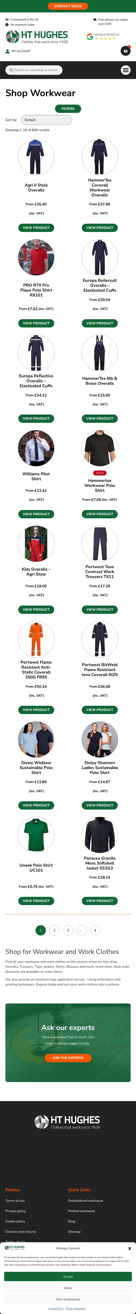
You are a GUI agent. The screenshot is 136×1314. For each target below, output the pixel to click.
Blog (71, 1221)
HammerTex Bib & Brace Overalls (99, 381)
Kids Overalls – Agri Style (36, 571)
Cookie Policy (56, 1308)
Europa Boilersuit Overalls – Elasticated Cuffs (100, 285)
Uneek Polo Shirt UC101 (36, 867)
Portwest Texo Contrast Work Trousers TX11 (99, 571)
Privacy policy (15, 1211)
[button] (130, 1248)
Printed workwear (81, 1211)
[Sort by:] (46, 120)
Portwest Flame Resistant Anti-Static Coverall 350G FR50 (36, 669)
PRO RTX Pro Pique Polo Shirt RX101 (36, 290)
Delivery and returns (20, 1231)
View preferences (68, 1299)
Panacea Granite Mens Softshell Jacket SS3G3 (100, 863)
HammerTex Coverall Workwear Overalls (99, 187)
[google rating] (103, 36)
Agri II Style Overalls (36, 187)
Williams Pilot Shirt (36, 476)
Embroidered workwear (85, 1200)
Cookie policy (15, 1221)
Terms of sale (15, 1242)
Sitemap (74, 1231)
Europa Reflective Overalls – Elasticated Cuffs (36, 381)
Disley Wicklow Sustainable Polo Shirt (36, 767)
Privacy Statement (76, 1308)
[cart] (126, 51)
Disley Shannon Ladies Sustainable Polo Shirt (100, 767)
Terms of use (15, 1200)
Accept (68, 1277)
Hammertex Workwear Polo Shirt (100, 485)
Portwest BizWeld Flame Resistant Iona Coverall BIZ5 (100, 669)
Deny (68, 1288)
